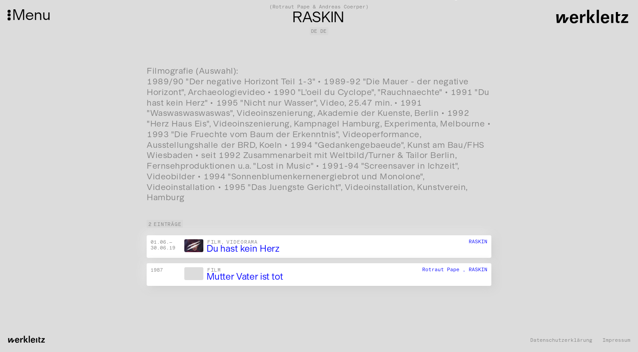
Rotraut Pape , (445, 269)
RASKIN (478, 241)
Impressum (616, 340)
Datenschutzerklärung (561, 340)
